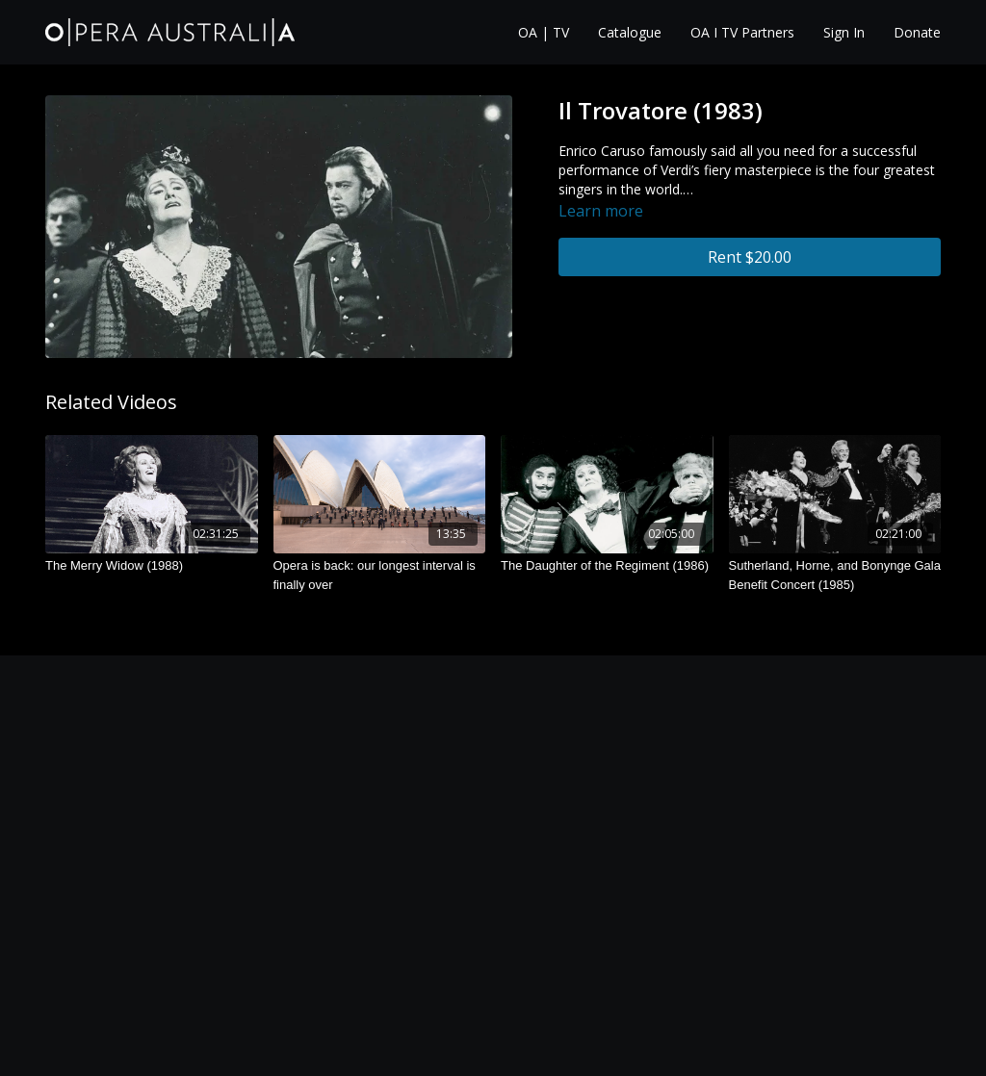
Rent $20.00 (749, 257)
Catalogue (630, 32)
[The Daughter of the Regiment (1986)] (607, 566)
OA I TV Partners (742, 32)
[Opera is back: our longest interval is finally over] (379, 575)
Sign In (844, 32)
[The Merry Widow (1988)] (151, 566)
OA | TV (543, 32)
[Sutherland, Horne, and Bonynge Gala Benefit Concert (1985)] (835, 575)
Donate (917, 32)
